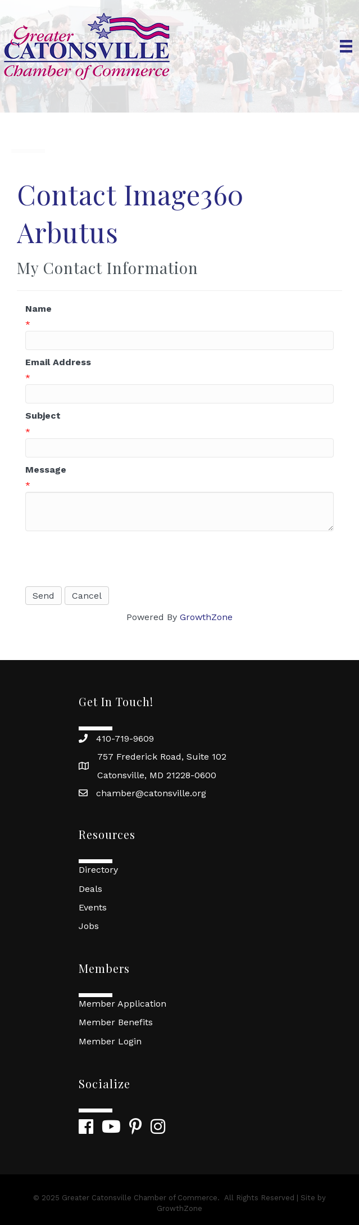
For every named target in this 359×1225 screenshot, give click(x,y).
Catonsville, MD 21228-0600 (156, 775)
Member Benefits (116, 1022)
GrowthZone (206, 617)
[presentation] (110, 559)
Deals (90, 888)
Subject (43, 415)
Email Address (58, 362)
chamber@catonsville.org (151, 793)
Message (45, 469)
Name (38, 308)
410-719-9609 (125, 738)
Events (93, 907)
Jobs (89, 926)
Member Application (122, 1003)
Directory (98, 869)
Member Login (110, 1041)
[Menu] (346, 46)
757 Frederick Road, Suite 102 (161, 756)
